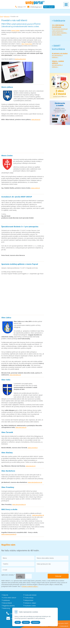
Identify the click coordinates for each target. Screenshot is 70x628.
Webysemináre (28, 600)
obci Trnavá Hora (27, 44)
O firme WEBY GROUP (9, 598)
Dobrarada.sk (63, 626)
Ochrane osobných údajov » (30, 586)
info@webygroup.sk (36, 7)
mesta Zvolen (15, 30)
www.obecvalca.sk (21, 427)
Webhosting (6, 608)
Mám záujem (49, 7)
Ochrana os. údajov (29, 603)
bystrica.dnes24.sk (20, 59)
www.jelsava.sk (35, 119)
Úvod (1, 16)
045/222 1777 (22, 7)
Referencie (6, 16)
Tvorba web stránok (29, 595)
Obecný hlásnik (7, 603)
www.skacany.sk (30, 466)
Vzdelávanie (6, 600)
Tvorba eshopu (28, 598)
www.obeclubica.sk (15, 375)
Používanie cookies (29, 605)
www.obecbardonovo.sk (35, 482)
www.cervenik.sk (33, 448)
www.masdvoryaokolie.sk (8, 534)
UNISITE (66, 623)
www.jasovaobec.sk (38, 515)
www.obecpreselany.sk (19, 504)
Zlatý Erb (5, 595)
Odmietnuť (36, 622)
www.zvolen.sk (35, 188)
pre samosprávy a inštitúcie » (60, 55)
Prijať (17, 622)
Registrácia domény (8, 605)
